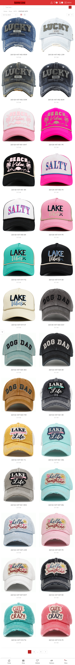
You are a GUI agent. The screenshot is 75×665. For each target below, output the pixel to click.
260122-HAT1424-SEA (18, 370)
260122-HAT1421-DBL (56, 460)
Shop (10, 11)
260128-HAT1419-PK (56, 235)
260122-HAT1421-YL (18, 460)
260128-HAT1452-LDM (56, 55)
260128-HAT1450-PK (56, 190)
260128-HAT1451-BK (18, 190)
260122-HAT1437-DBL (56, 505)
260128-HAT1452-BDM (56, 100)
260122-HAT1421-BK (56, 415)
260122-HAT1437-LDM (19, 550)
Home (5, 11)
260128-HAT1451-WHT (19, 145)
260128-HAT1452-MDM (18, 55)
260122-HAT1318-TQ (18, 640)
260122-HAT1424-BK (56, 370)
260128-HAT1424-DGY (56, 325)
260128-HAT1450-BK (18, 235)
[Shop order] (9, 14)
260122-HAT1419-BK (56, 280)
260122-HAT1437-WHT (19, 595)
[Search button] (70, 7)
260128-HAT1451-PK (56, 145)
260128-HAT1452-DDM (19, 100)
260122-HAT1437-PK (56, 550)
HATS (15, 11)
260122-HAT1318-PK (56, 640)
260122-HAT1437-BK (56, 595)
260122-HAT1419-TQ (18, 280)
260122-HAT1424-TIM (18, 415)
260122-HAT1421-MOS (19, 505)
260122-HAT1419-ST (18, 325)
